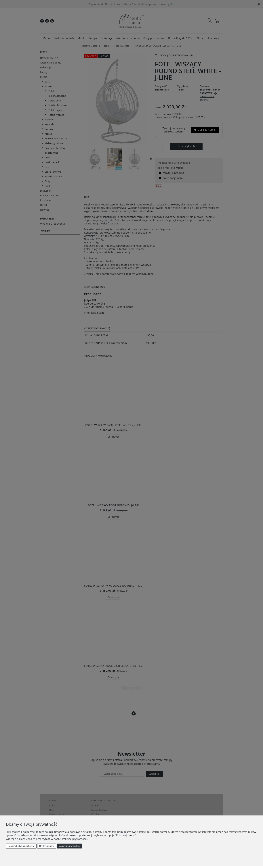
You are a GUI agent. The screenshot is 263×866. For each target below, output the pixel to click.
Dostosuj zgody (46, 846)
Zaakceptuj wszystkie (69, 846)
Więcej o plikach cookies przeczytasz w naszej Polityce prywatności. (47, 839)
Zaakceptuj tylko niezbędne (21, 846)
